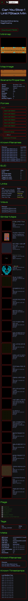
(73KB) (9, 30)
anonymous (16, 544)
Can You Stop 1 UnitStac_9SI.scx (11, 159)
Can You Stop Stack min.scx (9, 148)
